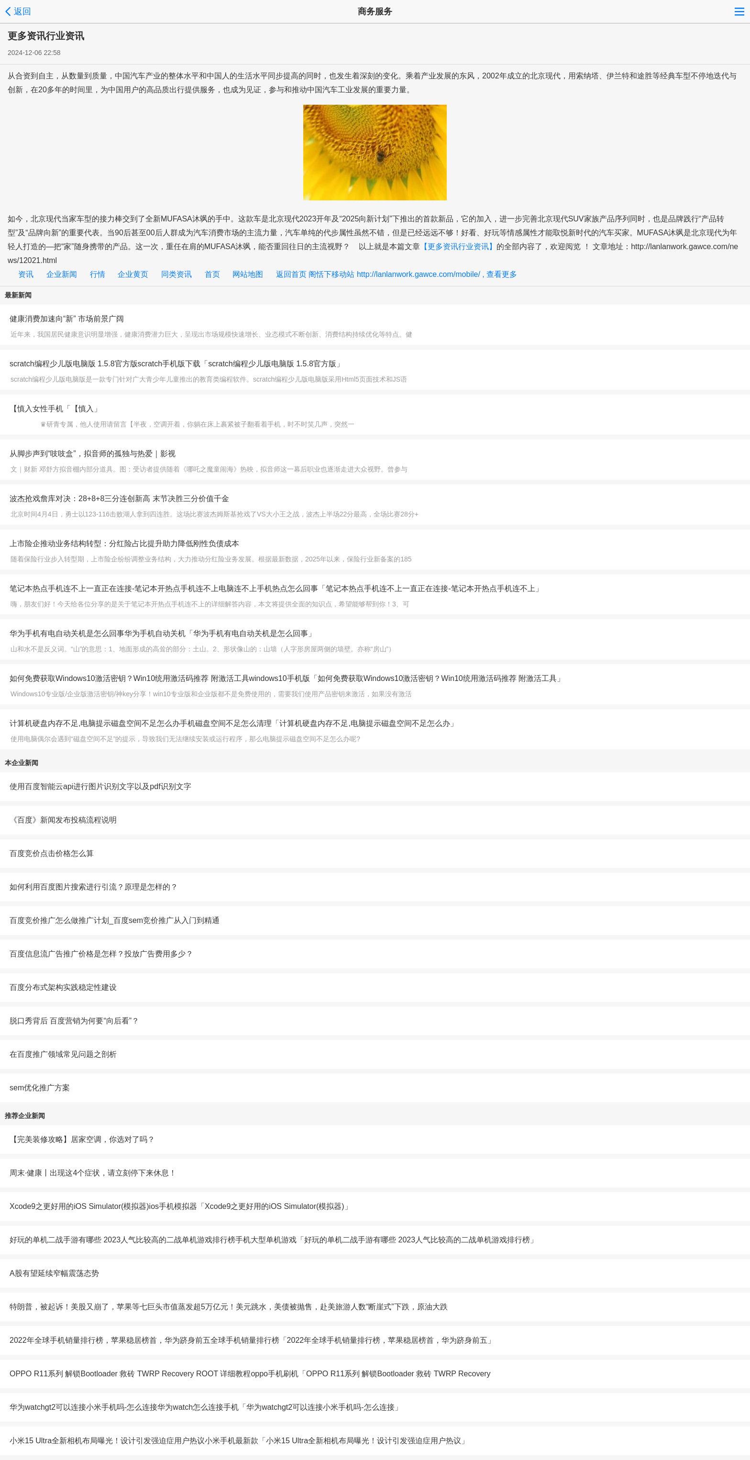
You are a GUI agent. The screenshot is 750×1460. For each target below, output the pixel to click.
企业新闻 (64, 274)
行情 (100, 274)
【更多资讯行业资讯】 (458, 246)
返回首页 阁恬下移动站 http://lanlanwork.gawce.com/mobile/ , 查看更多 (396, 274)
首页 (215, 274)
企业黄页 (136, 274)
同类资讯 (179, 274)
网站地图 (250, 274)
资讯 (29, 274)
